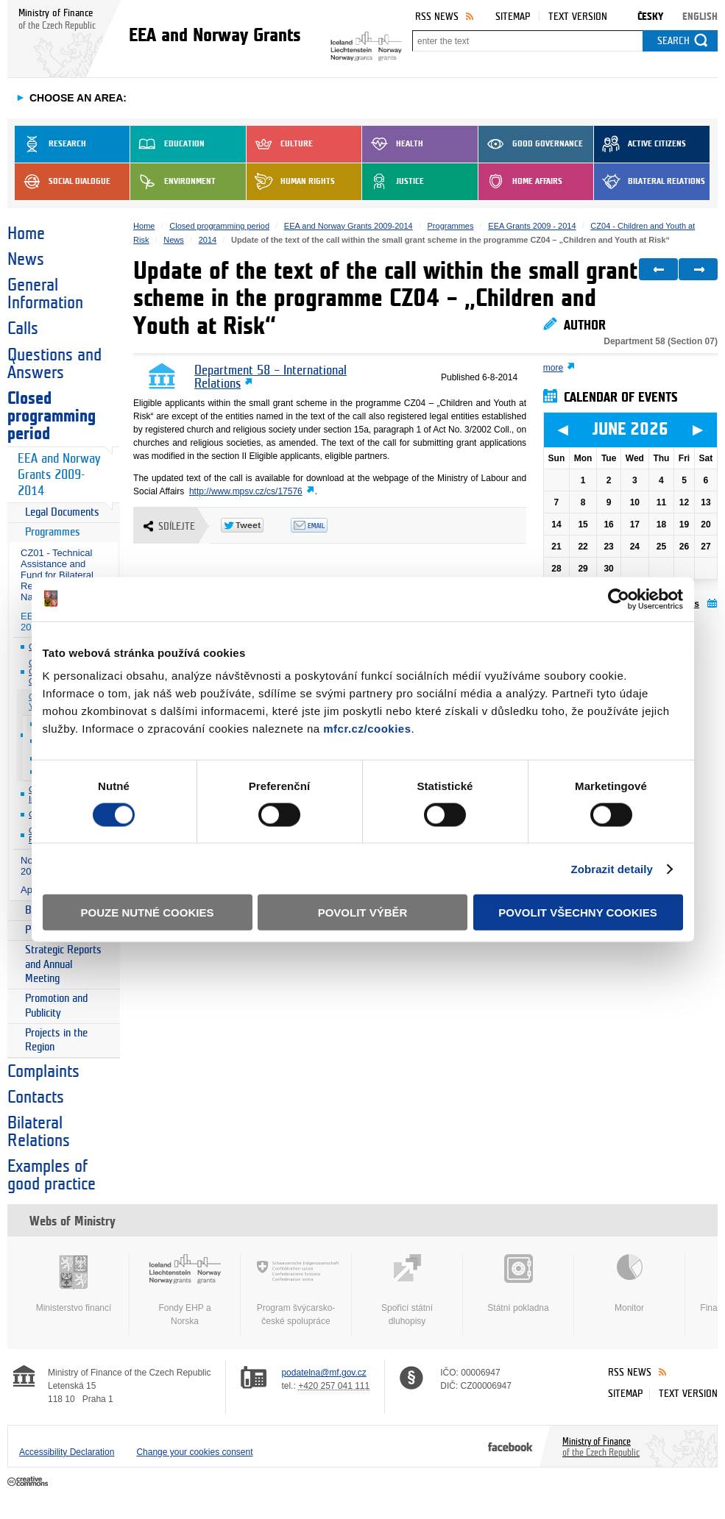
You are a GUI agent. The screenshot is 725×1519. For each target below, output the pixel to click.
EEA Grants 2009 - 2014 (532, 225)
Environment (173, 181)
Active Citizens (640, 144)
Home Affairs (520, 181)
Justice (393, 181)
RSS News (437, 16)
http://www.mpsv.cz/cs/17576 (246, 491)
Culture (280, 144)
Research (50, 144)
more (553, 368)
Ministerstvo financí (73, 1283)
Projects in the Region (56, 1040)
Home (26, 234)
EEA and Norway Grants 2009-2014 (59, 474)
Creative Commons (29, 1482)
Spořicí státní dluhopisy (407, 1290)
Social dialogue (62, 181)
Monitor (629, 1283)
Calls (22, 329)
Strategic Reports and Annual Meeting (63, 964)
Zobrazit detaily (611, 868)
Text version (577, 16)
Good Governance (530, 144)
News (25, 260)
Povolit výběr (363, 912)
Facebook (510, 1446)
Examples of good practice (51, 1175)
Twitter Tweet (256, 525)
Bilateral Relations (649, 181)
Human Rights (291, 181)
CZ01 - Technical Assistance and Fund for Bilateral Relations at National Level (57, 574)
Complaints (43, 1072)
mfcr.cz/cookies (367, 728)
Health (392, 144)
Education (167, 144)
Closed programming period (51, 416)
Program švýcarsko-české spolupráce (295, 1290)
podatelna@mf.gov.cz (323, 1372)
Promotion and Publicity (56, 1006)
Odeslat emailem (326, 525)
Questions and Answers (54, 364)
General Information (45, 294)
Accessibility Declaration (66, 1452)
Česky (650, 16)
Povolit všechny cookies (577, 912)
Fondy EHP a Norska (184, 1290)
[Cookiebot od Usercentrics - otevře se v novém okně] (618, 599)
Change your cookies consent (194, 1452)
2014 (207, 239)
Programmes (52, 532)
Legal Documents (62, 512)
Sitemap (512, 16)
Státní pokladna (518, 1283)
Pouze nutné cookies (147, 912)
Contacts (35, 1097)
